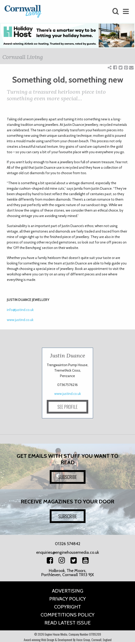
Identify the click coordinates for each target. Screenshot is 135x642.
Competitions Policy (67, 615)
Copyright (67, 607)
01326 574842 (67, 544)
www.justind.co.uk (20, 320)
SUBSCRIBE (67, 477)
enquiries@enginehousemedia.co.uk (67, 552)
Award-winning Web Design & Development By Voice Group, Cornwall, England (68, 639)
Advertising (67, 591)
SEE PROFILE (67, 406)
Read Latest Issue (67, 623)
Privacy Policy (67, 599)
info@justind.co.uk (20, 310)
